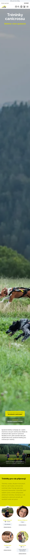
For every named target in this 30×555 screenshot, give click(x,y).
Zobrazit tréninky (7, 527)
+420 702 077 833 (16, 1)
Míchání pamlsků (5, 3)
